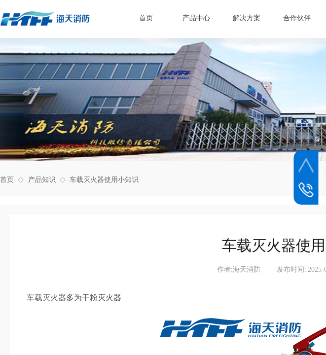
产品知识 (42, 179)
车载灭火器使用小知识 (104, 179)
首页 (7, 179)
